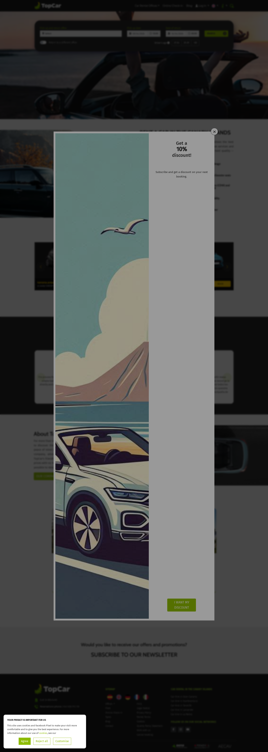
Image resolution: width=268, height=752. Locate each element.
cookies (43, 733)
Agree (24, 741)
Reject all (42, 741)
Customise (62, 741)
